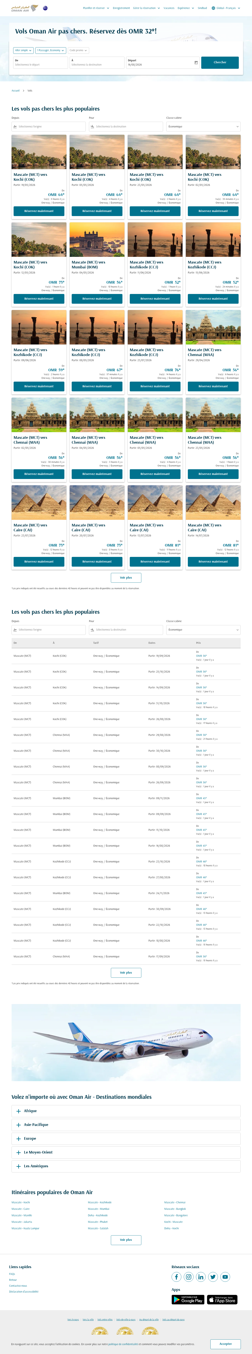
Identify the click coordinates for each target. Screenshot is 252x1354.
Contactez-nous (18, 1285)
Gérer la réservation (147, 8)
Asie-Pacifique (31, 1125)
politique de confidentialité (123, 1344)
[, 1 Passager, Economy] (48, 50)
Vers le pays (73, 1319)
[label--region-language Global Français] (226, 8)
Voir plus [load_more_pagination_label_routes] (126, 1240)
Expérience (187, 8)
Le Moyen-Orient (34, 1152)
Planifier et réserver (97, 8)
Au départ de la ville (149, 1319)
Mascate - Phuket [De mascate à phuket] (98, 1222)
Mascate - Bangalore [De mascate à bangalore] (176, 1215)
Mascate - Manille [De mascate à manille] (22, 1215)
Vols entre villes (104, 1319)
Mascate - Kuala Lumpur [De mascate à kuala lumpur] (25, 1228)
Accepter (226, 1344)
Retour (13, 1280)
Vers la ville (88, 1319)
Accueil (15, 90)
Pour (91, 117)
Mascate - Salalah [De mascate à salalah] (98, 1228)
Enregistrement (121, 8)
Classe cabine (174, 117)
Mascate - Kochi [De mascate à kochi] (21, 1202)
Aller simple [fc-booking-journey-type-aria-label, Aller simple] (21, 50)
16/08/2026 (135, 64)
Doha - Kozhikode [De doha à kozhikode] (98, 1215)
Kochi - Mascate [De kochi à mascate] (173, 1222)
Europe (25, 1139)
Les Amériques (31, 1166)
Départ (132, 60)
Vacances (169, 8)
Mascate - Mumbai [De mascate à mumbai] (98, 1209)
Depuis (15, 117)
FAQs (12, 1274)
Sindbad (202, 8)
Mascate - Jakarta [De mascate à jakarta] (22, 1222)
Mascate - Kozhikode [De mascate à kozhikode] (99, 1202)
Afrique (26, 1111)
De (16, 60)
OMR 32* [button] (142, 31)
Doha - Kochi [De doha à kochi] (171, 1228)
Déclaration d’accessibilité (23, 1291)
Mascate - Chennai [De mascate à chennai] (174, 1202)
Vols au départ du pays (173, 1319)
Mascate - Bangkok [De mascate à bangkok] (175, 1209)
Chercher (220, 62)
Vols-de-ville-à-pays (125, 1319)
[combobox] (40, 65)
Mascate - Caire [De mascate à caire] (20, 1209)
